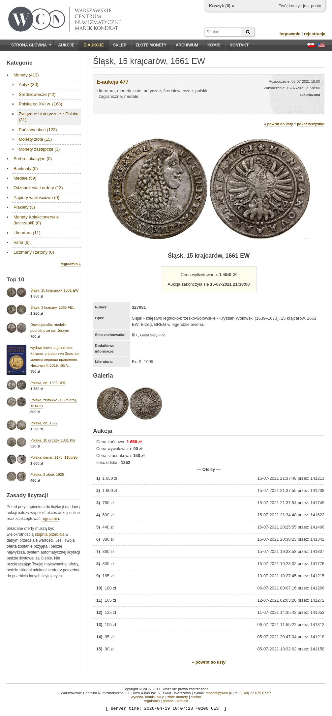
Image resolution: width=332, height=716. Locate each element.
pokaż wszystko (310, 124)
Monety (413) (26, 74)
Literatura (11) (27, 232)
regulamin (50, 518)
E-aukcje (94, 45)
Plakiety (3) (24, 207)
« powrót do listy (278, 124)
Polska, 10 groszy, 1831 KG (52, 440)
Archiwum (187, 45)
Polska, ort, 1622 (44, 423)
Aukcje (66, 45)
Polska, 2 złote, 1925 (47, 474)
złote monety (177, 697)
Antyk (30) (28, 84)
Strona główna (31, 45)
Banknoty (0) (26, 168)
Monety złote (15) (35, 139)
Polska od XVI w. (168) (40, 103)
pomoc (168, 701)
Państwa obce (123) (38, 129)
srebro (196, 697)
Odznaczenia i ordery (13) (38, 187)
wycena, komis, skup (147, 697)
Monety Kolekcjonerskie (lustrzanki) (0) (36, 220)
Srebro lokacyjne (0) (33, 158)
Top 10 (15, 279)
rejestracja (314, 33)
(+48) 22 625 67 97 (256, 693)
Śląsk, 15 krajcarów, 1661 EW (54, 290)
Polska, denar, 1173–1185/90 (53, 457)
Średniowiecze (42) (37, 94)
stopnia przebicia (49, 534)
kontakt (182, 701)
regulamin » (70, 264)
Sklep (119, 45)
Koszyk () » (221, 5)
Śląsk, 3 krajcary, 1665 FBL (52, 307)
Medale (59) (25, 178)
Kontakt (239, 45)
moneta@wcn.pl (219, 693)
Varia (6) (22, 242)
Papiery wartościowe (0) (36, 197)
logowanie (290, 33)
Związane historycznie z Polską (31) (48, 116)
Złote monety (151, 45)
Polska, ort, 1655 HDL (48, 383)
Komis (213, 45)
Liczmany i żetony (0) (34, 252)
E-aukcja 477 (113, 82)
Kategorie (19, 63)
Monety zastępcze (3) (39, 149)
